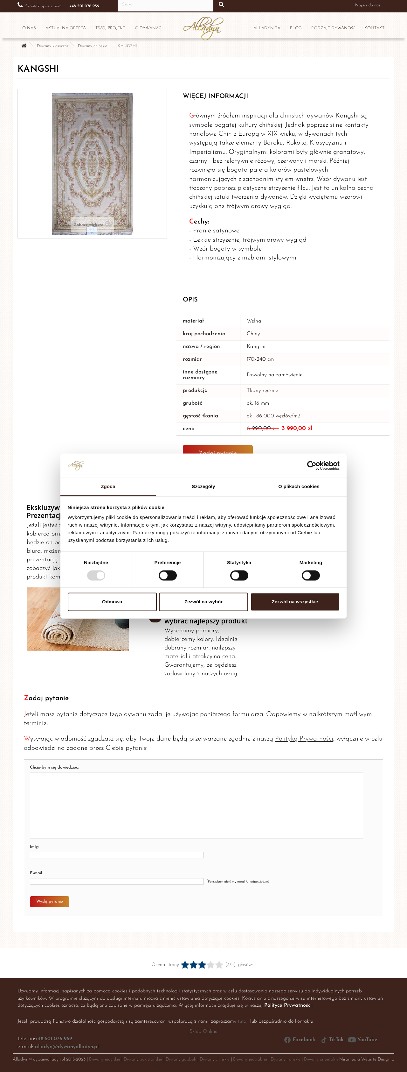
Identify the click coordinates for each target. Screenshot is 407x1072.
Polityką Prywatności (304, 738)
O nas (29, 28)
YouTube (362, 1040)
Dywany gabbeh (181, 1059)
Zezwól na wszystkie (295, 602)
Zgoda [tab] (108, 486)
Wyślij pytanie (49, 901)
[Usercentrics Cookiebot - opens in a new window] (312, 465)
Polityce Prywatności (288, 1005)
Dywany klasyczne (53, 46)
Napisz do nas (367, 5)
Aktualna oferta (65, 28)
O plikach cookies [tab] (298, 486)
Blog (296, 28)
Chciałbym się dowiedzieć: (54, 767)
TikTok (331, 1040)
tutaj (243, 1021)
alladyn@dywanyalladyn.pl (67, 1046)
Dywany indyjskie (104, 1059)
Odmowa (112, 602)
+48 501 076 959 (53, 1038)
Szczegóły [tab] (203, 486)
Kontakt (374, 28)
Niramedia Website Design (364, 1059)
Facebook (299, 1040)
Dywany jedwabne (250, 1059)
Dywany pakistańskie (143, 1059)
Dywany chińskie (92, 46)
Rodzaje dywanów (333, 28)
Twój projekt (110, 28)
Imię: (34, 847)
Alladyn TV (266, 28)
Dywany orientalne (321, 1059)
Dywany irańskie (285, 1059)
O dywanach (150, 28)
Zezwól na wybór (203, 602)
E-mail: (36, 873)
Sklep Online (203, 1031)
